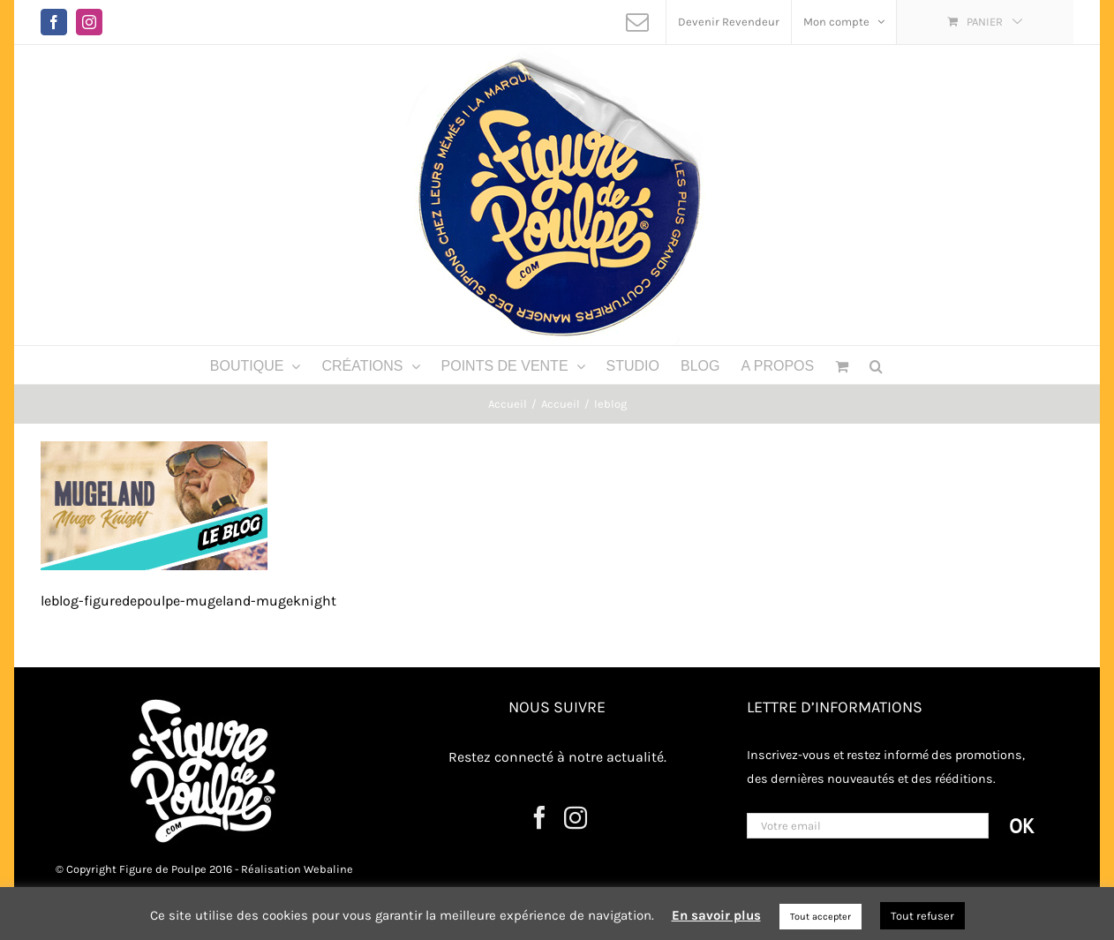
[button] (876, 365)
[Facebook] (539, 817)
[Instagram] (575, 817)
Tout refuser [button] (922, 915)
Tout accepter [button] (820, 916)
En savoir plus (716, 915)
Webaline (328, 869)
